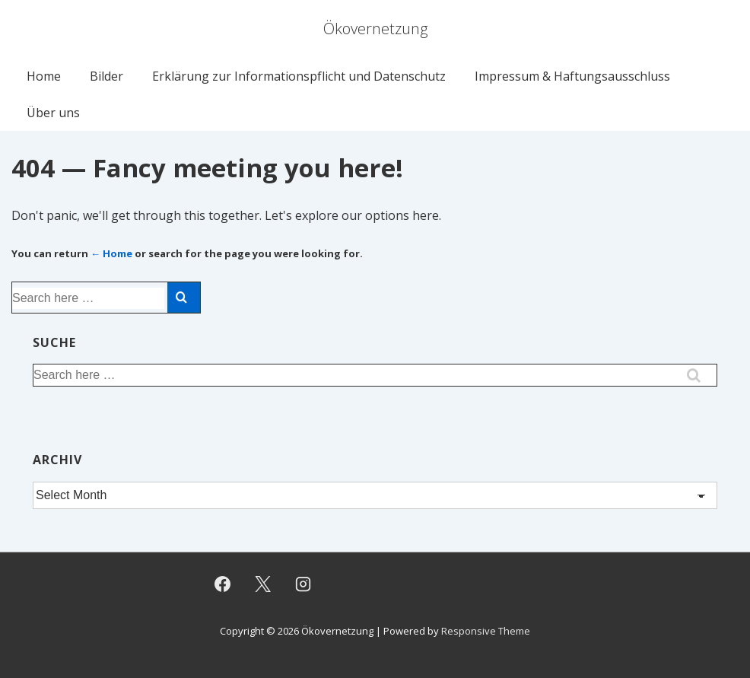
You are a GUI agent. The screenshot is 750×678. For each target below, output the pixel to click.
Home (44, 76)
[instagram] (303, 584)
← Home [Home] (111, 253)
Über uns (53, 112)
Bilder (106, 76)
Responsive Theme (485, 631)
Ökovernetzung (375, 28)
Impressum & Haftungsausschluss (572, 76)
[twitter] (263, 584)
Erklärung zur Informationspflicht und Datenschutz (299, 76)
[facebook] (222, 584)
